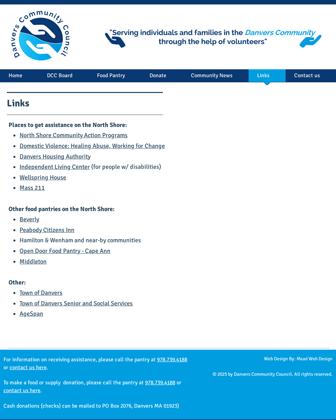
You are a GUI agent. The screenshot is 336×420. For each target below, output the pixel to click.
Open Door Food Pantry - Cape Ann (65, 251)
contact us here (28, 367)
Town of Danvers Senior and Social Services (76, 303)
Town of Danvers (41, 292)
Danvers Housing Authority (55, 156)
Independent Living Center (55, 167)
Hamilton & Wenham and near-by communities (80, 240)
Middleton (33, 261)
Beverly (29, 219)
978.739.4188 (172, 359)
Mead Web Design (315, 359)
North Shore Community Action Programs (74, 135)
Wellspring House (43, 177)
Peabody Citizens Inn (47, 230)
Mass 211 (32, 187)
